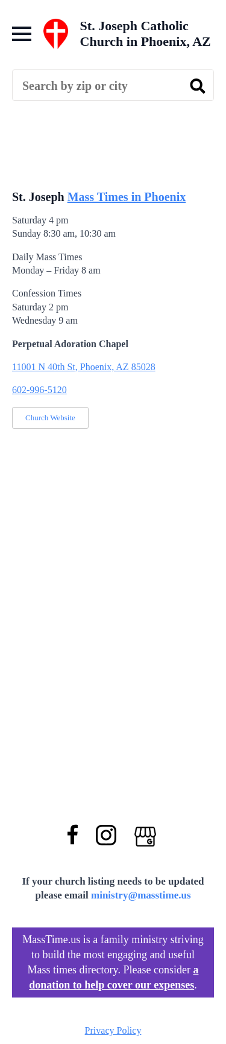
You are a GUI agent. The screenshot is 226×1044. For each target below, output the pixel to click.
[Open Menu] (21, 33)
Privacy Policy (113, 1030)
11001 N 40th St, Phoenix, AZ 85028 (83, 367)
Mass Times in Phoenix (126, 196)
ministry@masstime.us (141, 895)
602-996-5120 (39, 390)
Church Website (50, 417)
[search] (197, 85)
